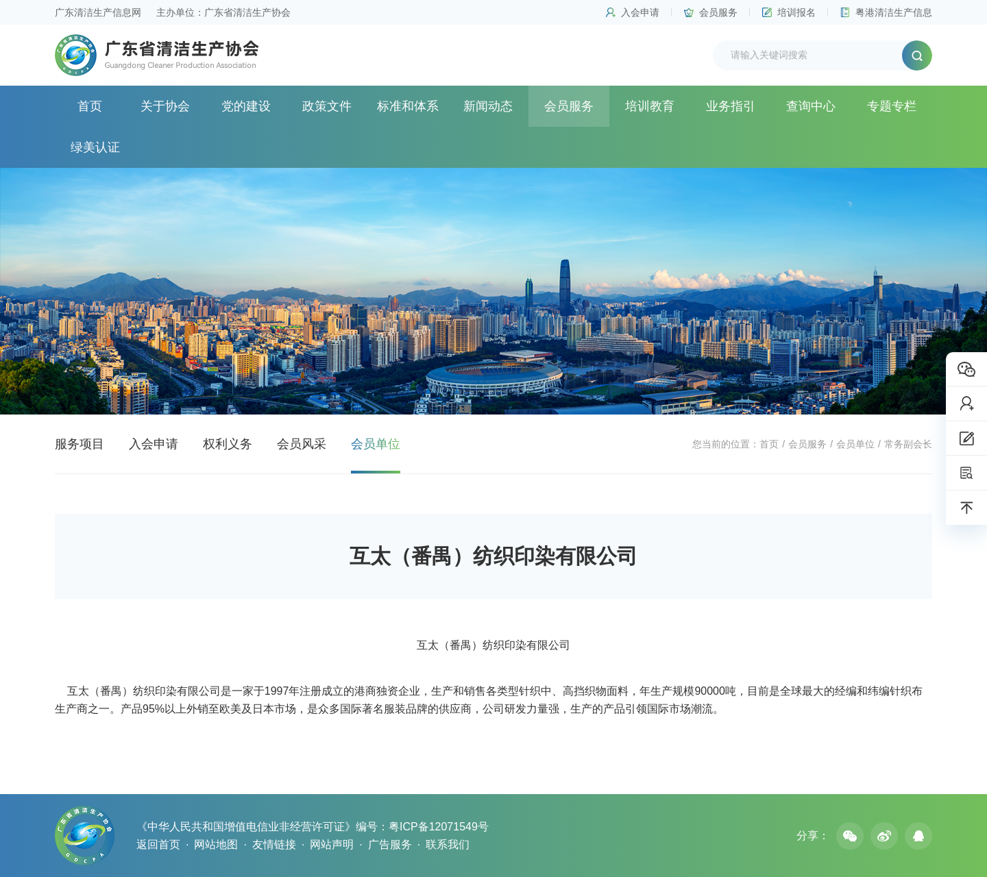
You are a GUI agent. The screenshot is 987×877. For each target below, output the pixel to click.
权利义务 (227, 444)
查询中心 (811, 106)
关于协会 (165, 106)
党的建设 (246, 106)
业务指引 (730, 106)
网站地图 (216, 844)
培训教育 (649, 106)
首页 (89, 106)
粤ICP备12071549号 (439, 826)
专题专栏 (891, 106)
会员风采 (301, 444)
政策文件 (327, 106)
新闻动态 (488, 106)
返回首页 (158, 844)
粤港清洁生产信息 (893, 12)
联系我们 (448, 844)
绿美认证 (95, 147)
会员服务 (718, 12)
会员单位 (855, 443)
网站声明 (332, 844)
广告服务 (390, 844)
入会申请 (640, 12)
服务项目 (79, 444)
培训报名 (796, 12)
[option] (493, 291)
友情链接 (274, 844)
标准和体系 (408, 106)
